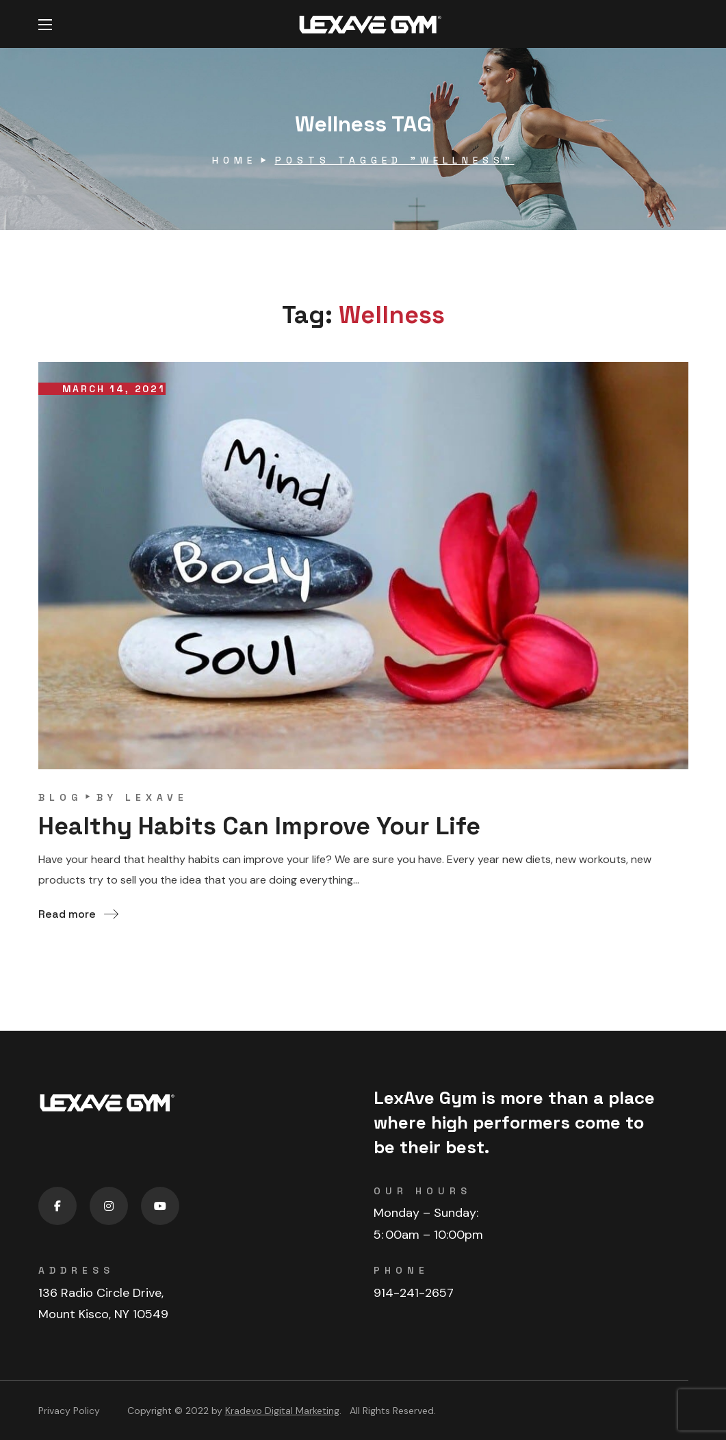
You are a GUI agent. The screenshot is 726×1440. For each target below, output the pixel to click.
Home (234, 160)
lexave (156, 797)
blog (60, 797)
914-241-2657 (414, 1293)
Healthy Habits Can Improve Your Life (259, 826)
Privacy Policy (69, 1410)
